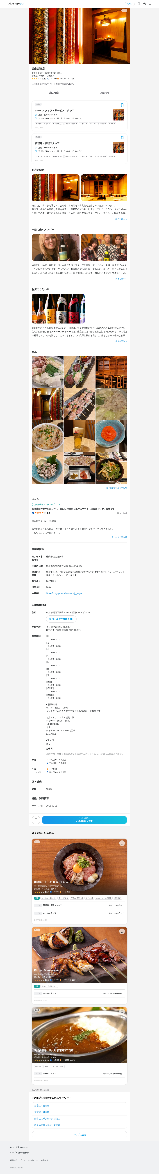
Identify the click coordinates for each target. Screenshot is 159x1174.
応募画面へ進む (84, 819)
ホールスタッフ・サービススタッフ (55, 110)
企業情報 (44, 1160)
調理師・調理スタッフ (47, 143)
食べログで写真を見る (115, 488)
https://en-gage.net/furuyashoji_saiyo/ (64, 593)
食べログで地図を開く (63, 619)
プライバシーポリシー (29, 1160)
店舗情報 (105, 93)
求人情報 (54, 93)
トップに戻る (79, 1134)
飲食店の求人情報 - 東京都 (47, 1125)
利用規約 (13, 1160)
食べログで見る (118, 537)
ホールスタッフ (49, 913)
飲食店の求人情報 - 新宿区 (47, 1118)
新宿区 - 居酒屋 (41, 1105)
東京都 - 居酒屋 (41, 1112)
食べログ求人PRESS (18, 1147)
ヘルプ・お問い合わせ (19, 1153)
